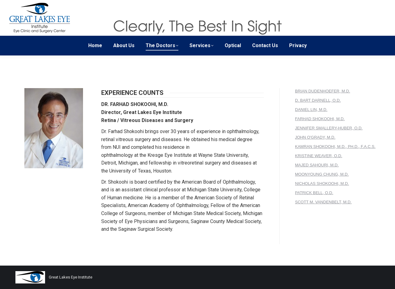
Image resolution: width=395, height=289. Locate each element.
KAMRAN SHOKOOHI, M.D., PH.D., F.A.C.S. (335, 146)
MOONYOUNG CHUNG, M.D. (322, 174)
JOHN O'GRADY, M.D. (315, 137)
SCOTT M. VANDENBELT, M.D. (323, 202)
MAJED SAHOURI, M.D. (317, 165)
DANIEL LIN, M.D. (311, 109)
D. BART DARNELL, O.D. (318, 100)
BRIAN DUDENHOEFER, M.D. (322, 91)
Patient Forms (334, 5)
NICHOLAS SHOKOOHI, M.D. (322, 183)
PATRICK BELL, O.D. (314, 192)
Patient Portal (367, 5)
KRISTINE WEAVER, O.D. (318, 155)
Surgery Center (299, 5)
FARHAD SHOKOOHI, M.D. (320, 118)
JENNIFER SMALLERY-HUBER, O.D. (329, 128)
